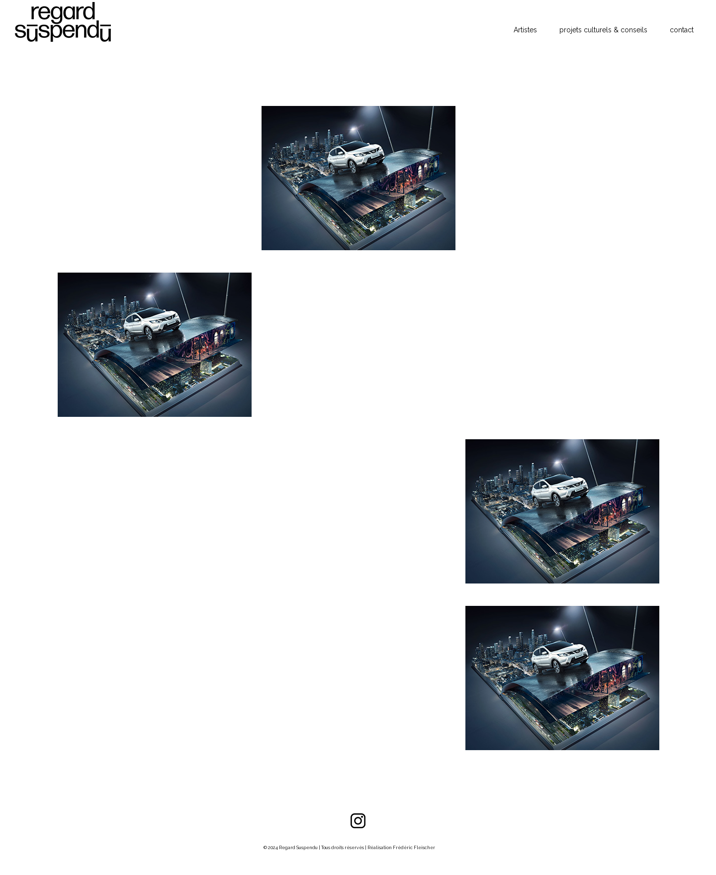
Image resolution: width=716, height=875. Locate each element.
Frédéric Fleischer (414, 847)
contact (682, 30)
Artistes (525, 30)
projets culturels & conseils (603, 30)
